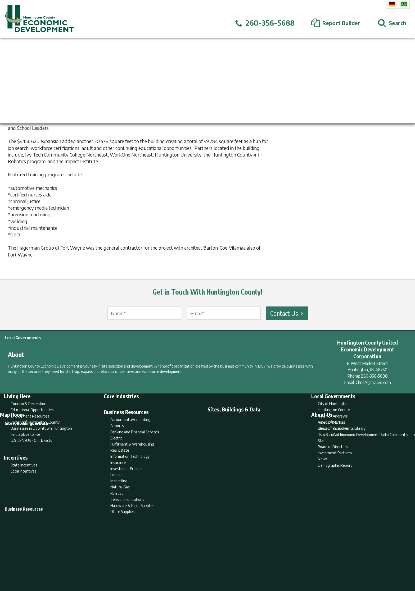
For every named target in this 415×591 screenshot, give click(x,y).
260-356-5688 (374, 376)
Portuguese (403, 4)
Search (180, 566)
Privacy (230, 566)
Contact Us (287, 313)
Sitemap (250, 566)
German (392, 4)
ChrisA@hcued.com (373, 382)
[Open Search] (392, 23)
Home (163, 566)
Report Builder (205, 566)
